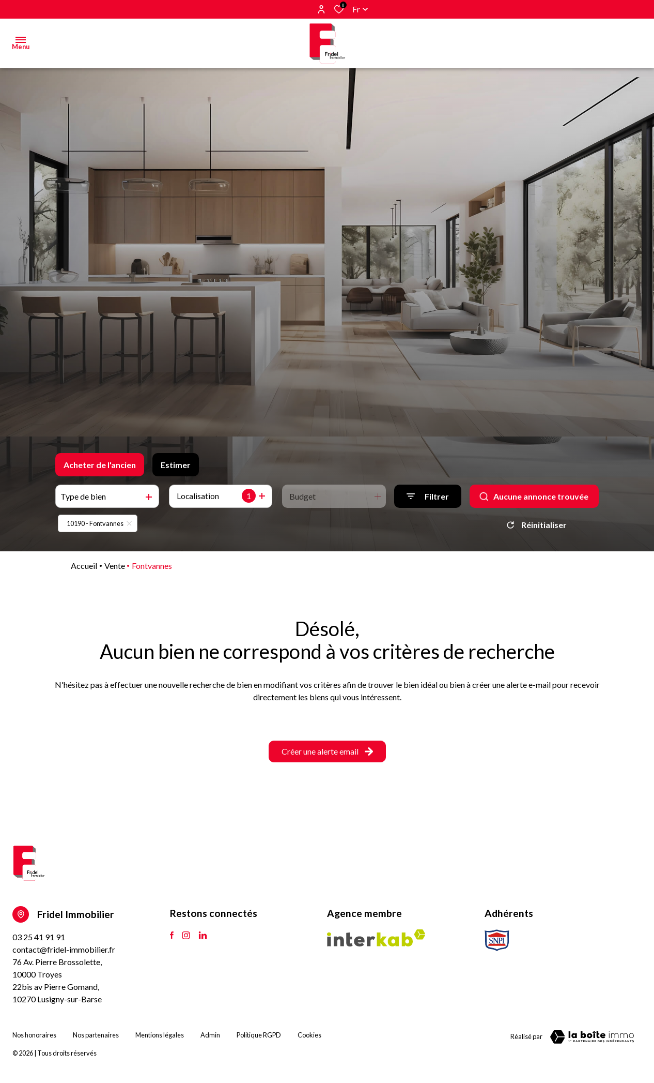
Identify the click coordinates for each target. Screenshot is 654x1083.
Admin (210, 1035)
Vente (114, 565)
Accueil (84, 565)
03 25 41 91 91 (38, 937)
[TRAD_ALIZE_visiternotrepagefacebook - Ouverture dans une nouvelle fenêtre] (172, 935)
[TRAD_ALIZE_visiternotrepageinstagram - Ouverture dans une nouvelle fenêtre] (186, 935)
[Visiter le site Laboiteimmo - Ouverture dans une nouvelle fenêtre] (592, 1037)
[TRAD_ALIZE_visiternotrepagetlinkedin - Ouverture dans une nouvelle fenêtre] (202, 935)
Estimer (176, 465)
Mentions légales (159, 1035)
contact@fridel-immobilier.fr (63, 949)
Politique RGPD (259, 1035)
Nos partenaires (96, 1035)
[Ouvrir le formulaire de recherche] (427, 496)
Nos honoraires (34, 1035)
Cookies (309, 1035)
